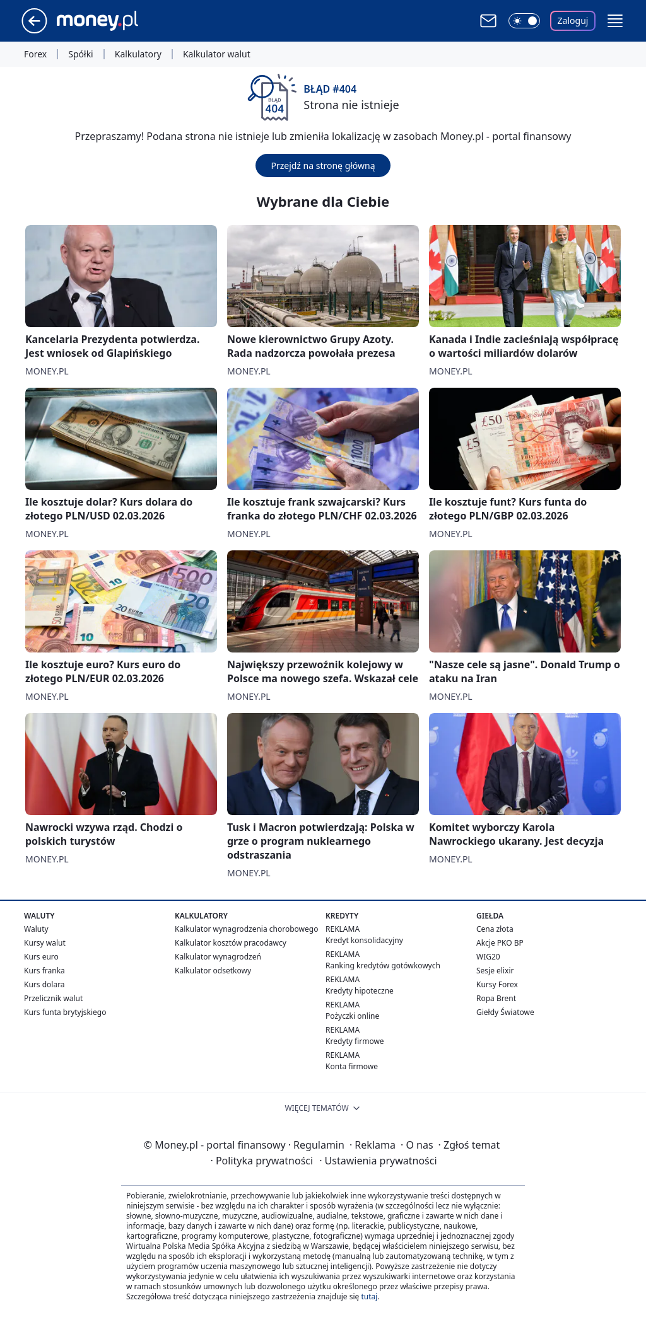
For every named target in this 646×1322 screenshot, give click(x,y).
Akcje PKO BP (500, 942)
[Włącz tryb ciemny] (524, 20)
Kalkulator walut (216, 54)
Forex (35, 54)
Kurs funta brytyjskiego (65, 1012)
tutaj (369, 1296)
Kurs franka (44, 970)
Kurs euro (41, 956)
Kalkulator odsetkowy (213, 970)
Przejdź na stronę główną (323, 165)
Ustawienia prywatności (378, 1161)
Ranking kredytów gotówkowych (383, 965)
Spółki (80, 54)
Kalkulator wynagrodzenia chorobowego (246, 929)
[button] (615, 21)
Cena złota (495, 929)
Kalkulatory (138, 54)
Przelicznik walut (53, 998)
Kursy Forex (497, 984)
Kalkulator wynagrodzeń (218, 956)
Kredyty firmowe (355, 1041)
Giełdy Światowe (505, 1012)
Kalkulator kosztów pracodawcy (230, 942)
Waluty (36, 929)
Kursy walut (45, 942)
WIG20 (488, 956)
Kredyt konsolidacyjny (364, 940)
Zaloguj (573, 20)
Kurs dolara (44, 984)
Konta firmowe (352, 1066)
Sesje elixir (495, 970)
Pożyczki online (352, 1016)
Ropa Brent (496, 998)
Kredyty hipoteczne (360, 990)
